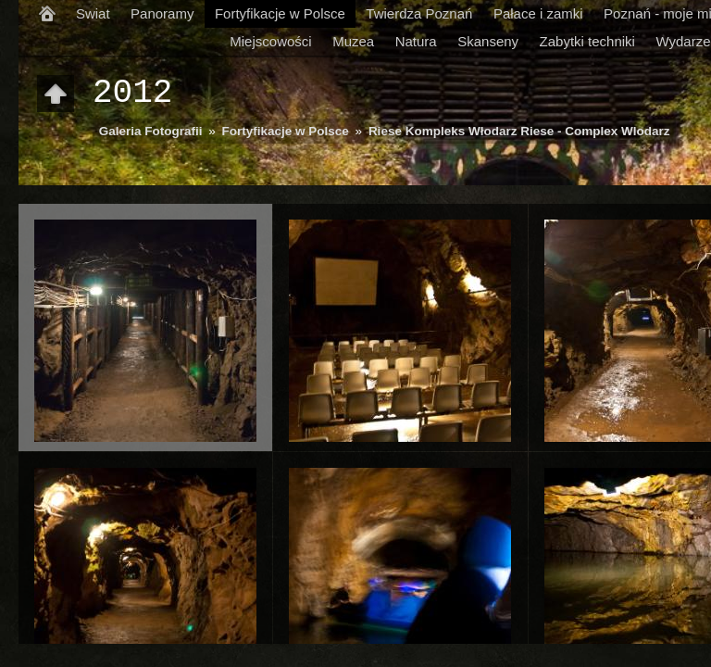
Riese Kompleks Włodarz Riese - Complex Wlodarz (519, 131)
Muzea (353, 41)
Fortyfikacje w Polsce (280, 13)
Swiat (93, 13)
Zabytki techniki (587, 41)
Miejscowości (270, 41)
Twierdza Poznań (419, 13)
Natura (416, 41)
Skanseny (487, 41)
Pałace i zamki (538, 13)
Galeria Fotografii (151, 131)
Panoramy (162, 13)
